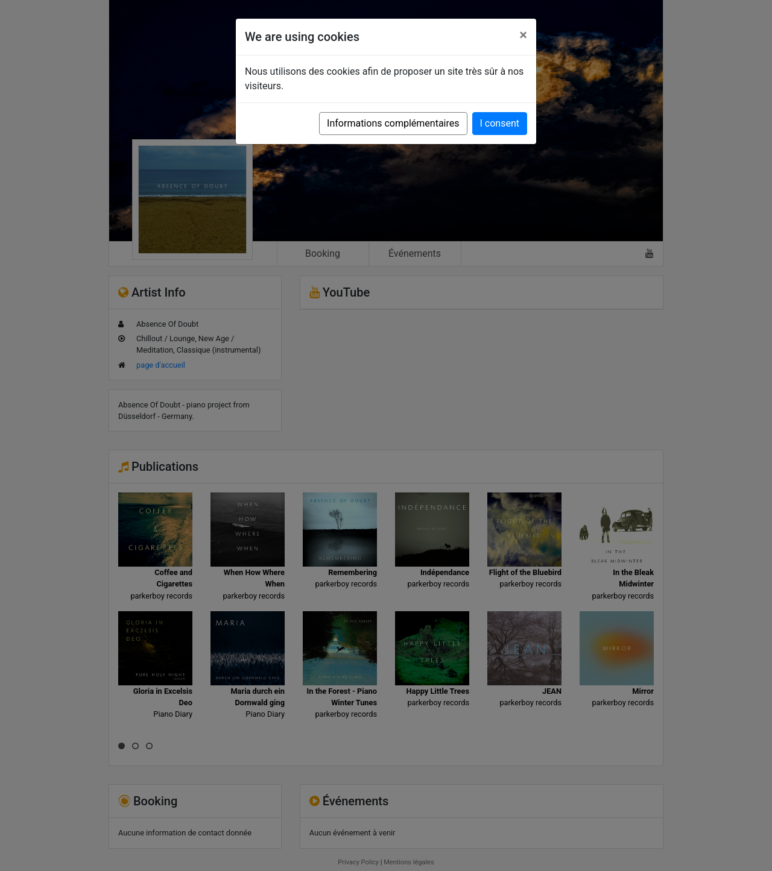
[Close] (523, 35)
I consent (499, 123)
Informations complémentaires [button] (393, 123)
